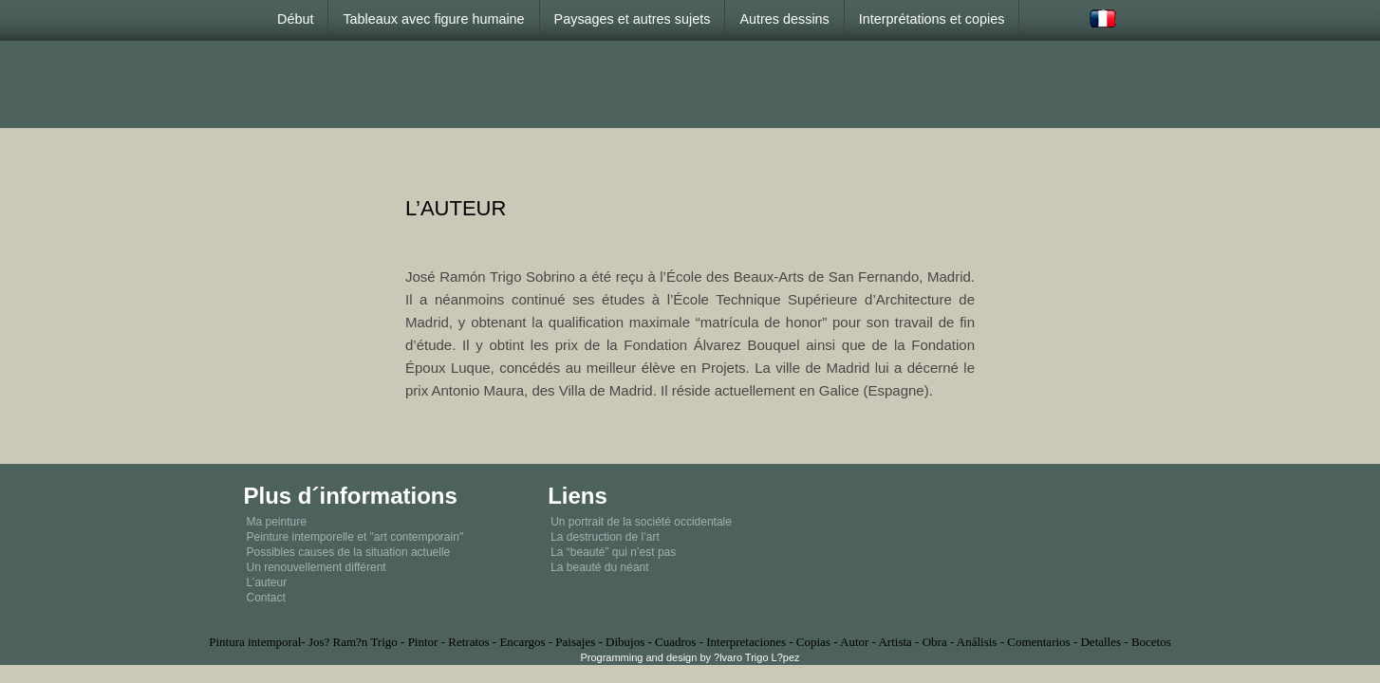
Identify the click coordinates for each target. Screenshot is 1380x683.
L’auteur (267, 582)
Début (295, 19)
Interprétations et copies (932, 19)
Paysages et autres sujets (632, 19)
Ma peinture (277, 521)
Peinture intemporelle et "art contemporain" (355, 537)
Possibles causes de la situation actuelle (349, 552)
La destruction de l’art (605, 537)
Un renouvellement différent (316, 567)
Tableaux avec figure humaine (433, 19)
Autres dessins (784, 19)
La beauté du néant (599, 567)
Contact (266, 597)
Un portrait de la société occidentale (641, 521)
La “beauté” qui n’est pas (613, 552)
